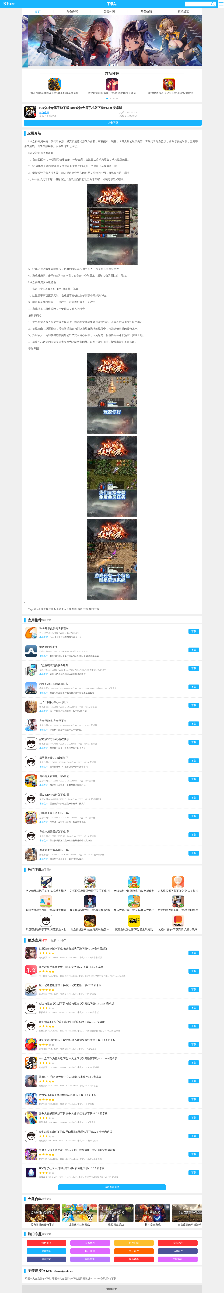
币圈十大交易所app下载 (38, 1278)
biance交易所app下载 (105, 1278)
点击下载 (113, 122)
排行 (63, 940)
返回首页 (112, 1289)
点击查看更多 (112, 1187)
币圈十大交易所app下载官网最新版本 (72, 1278)
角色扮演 (72, 11)
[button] (107, 98)
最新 (53, 940)
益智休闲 (109, 11)
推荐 (44, 940)
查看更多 (46, 620)
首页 (38, 11)
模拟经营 (183, 11)
